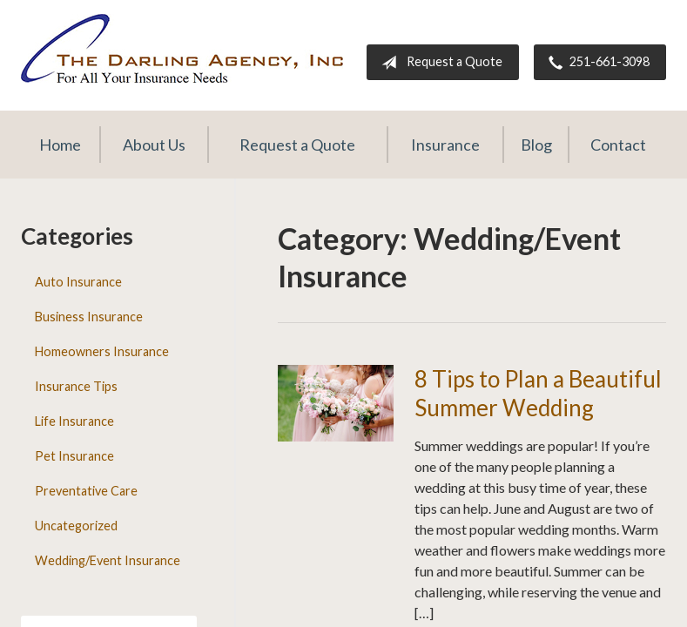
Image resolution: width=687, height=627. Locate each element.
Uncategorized (76, 525)
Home (60, 144)
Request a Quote (438, 62)
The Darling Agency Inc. (182, 48)
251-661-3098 (596, 62)
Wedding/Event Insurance (107, 560)
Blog (536, 144)
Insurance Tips (76, 386)
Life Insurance (74, 421)
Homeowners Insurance (102, 351)
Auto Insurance (78, 281)
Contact (618, 144)
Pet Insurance (74, 455)
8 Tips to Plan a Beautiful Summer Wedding (538, 393)
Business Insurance (89, 316)
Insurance (445, 144)
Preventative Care (86, 490)
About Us (154, 144)
